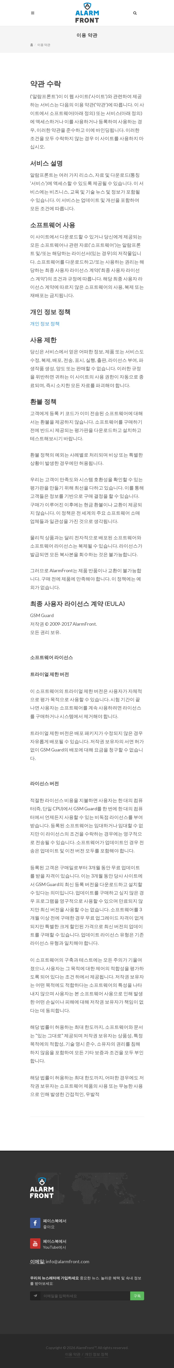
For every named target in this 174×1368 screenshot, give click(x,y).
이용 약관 (72, 1354)
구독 (137, 1296)
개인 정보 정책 (45, 323)
